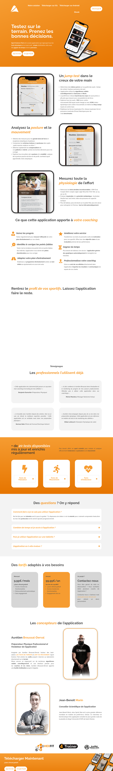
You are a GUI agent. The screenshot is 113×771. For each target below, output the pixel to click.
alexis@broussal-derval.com (86, 597)
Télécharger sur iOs (50, 5)
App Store (16, 54)
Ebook (76, 12)
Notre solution (34, 5)
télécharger (96, 9)
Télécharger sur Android (69, 5)
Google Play (28, 54)
